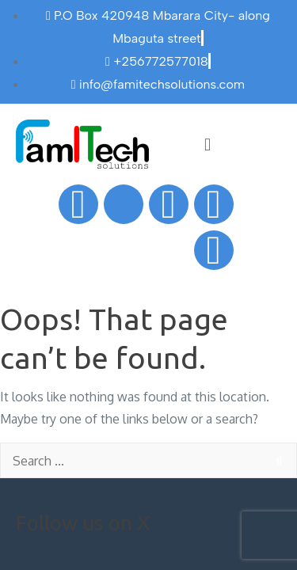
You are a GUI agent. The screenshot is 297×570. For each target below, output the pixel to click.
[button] (207, 143)
